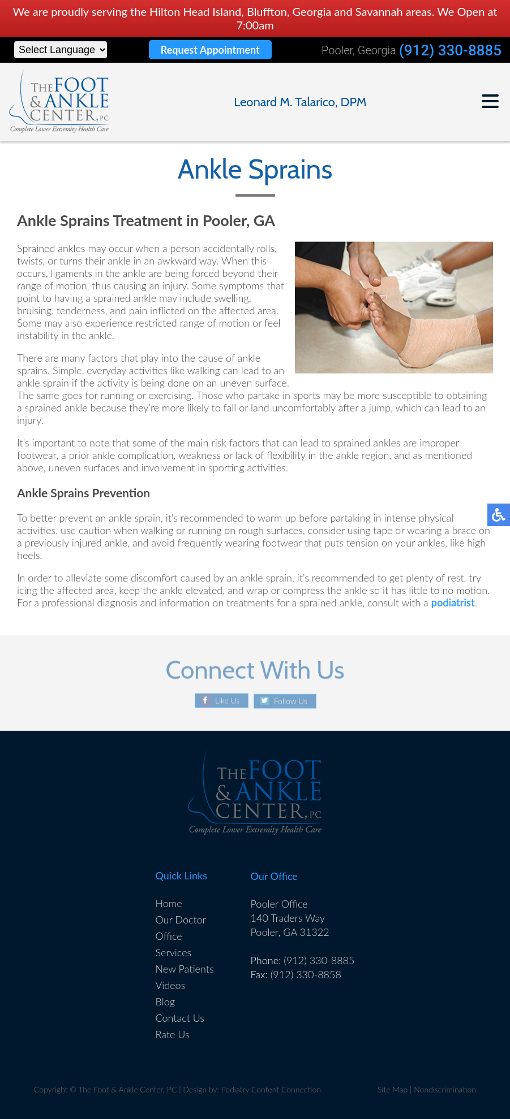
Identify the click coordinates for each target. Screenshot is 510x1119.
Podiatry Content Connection (271, 1089)
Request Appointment (210, 50)
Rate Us (173, 1034)
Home (169, 903)
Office (169, 936)
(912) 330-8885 (450, 50)
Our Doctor (181, 919)
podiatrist (453, 603)
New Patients (185, 968)
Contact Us (180, 1018)
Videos (171, 985)
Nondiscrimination (445, 1089)
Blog (165, 1001)
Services (174, 952)
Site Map (393, 1089)
